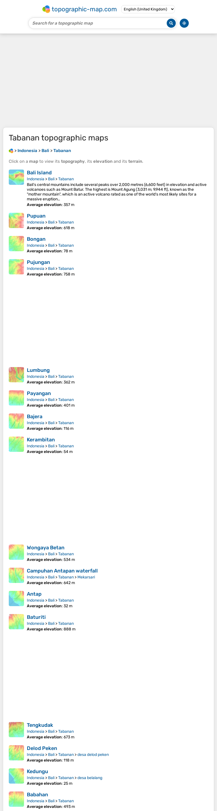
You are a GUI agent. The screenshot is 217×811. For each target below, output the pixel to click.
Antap (34, 594)
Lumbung (38, 370)
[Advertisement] (108, 80)
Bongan (36, 239)
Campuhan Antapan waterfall (62, 571)
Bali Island (39, 173)
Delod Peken (42, 748)
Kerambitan (41, 440)
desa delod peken (93, 754)
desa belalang (89, 777)
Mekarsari (86, 577)
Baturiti (36, 617)
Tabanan (66, 179)
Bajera (34, 416)
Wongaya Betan (45, 548)
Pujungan (38, 262)
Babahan (37, 795)
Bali (51, 179)
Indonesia (35, 179)
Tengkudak (40, 725)
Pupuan (36, 216)
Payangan (39, 393)
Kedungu (37, 771)
